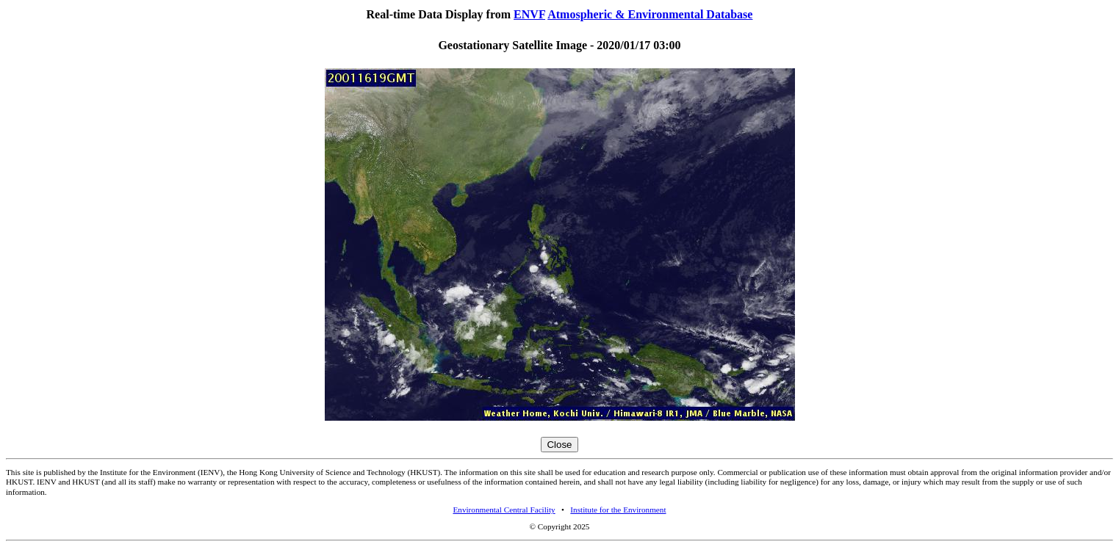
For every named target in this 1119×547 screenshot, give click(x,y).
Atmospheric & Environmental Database (649, 14)
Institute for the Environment (618, 509)
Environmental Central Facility (504, 509)
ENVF (529, 14)
